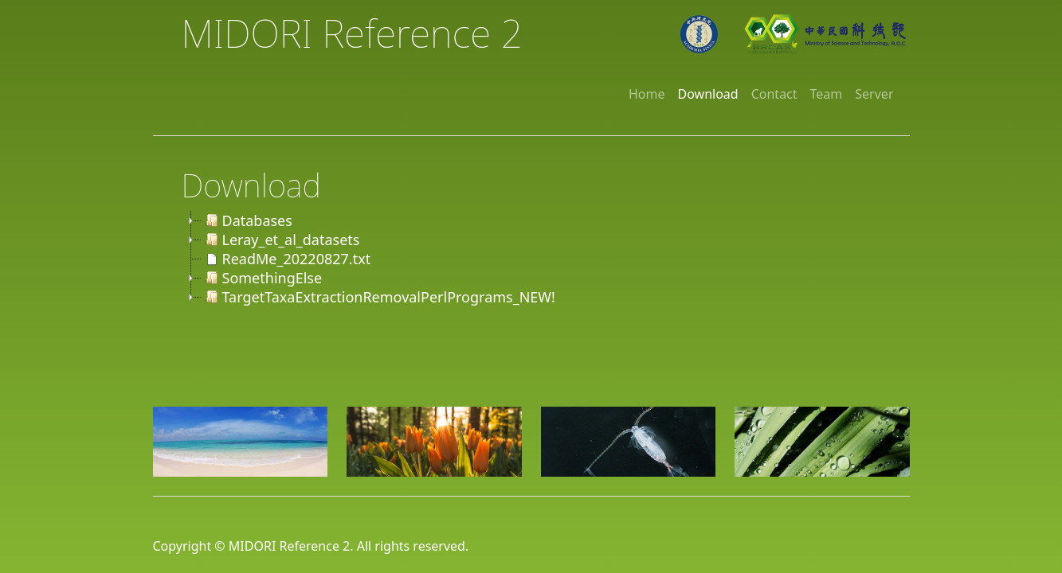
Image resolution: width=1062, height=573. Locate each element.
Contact (774, 94)
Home (647, 94)
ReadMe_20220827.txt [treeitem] (286, 258)
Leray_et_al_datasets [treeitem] (281, 239)
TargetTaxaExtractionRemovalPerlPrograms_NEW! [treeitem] (378, 296)
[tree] (546, 258)
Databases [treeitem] (247, 220)
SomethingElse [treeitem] (262, 277)
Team (826, 94)
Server (874, 94)
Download (708, 94)
